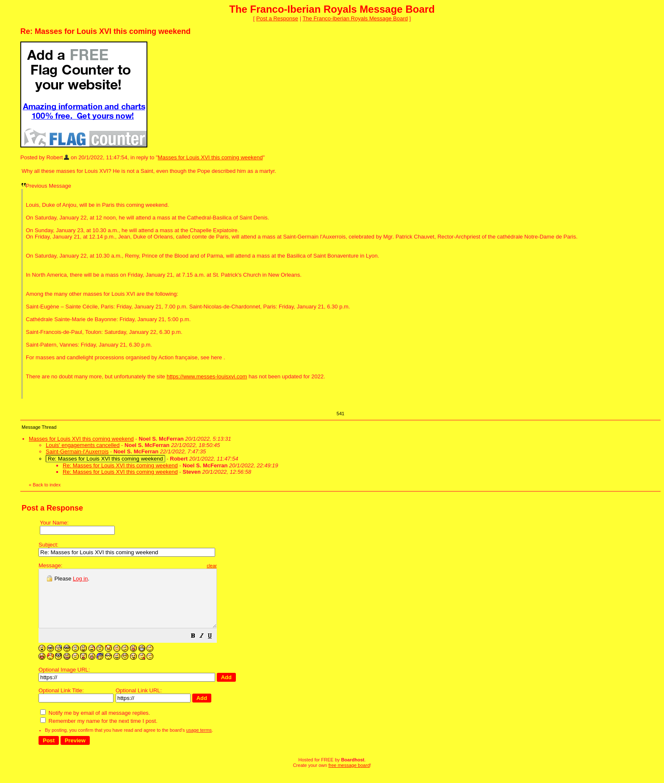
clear (233, 565)
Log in (80, 578)
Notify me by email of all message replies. (95, 724)
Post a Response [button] (277, 18)
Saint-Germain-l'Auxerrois (77, 451)
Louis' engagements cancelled (83, 445)
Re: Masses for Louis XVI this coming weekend (120, 465)
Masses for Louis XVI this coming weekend (210, 157)
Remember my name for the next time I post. (99, 732)
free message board (349, 776)
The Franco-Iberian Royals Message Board (355, 18)
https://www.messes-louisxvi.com (206, 376)
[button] (214, 648)
